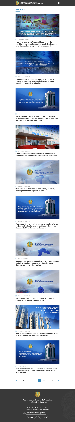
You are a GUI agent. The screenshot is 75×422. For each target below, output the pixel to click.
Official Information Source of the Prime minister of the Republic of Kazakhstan (37, 397)
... (27, 380)
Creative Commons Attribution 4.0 (36, 414)
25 (47, 380)
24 (44, 380)
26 (52, 380)
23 (39, 380)
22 (35, 380)
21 (31, 380)
